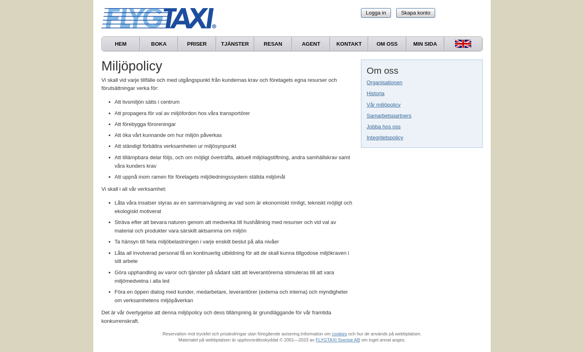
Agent (311, 44)
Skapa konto (415, 13)
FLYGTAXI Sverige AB (338, 339)
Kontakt (349, 44)
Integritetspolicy (385, 137)
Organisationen (384, 82)
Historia (375, 93)
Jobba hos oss (384, 127)
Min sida (425, 44)
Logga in (376, 13)
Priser (196, 44)
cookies (339, 333)
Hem (121, 44)
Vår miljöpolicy (384, 105)
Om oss (386, 44)
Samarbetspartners (389, 116)
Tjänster (235, 44)
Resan (273, 44)
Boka (159, 44)
